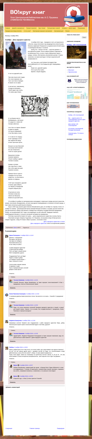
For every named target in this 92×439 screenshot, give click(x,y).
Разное (67, 31)
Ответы (13, 277)
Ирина (15, 227)
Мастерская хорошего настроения (42, 31)
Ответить (11, 273)
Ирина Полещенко (14, 235)
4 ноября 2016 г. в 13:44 (28, 320)
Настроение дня (58, 31)
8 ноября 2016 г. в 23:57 (26, 365)
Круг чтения (42, 28)
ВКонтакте (71, 70)
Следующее (9, 428)
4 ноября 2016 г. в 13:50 (31, 305)
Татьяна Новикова (18, 280)
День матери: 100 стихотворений (73, 124)
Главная (7, 28)
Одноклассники (72, 72)
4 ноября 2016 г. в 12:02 (31, 280)
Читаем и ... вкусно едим (69, 28)
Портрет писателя (31, 28)
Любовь (11, 347)
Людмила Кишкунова (15, 320)
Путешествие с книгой (53, 28)
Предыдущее (60, 428)
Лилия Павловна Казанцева (17, 294)
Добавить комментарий (13, 387)
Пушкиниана (81, 28)
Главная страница (35, 428)
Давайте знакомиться (18, 28)
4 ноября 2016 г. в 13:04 (32, 294)
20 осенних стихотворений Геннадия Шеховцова (75, 129)
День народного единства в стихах (54, 221)
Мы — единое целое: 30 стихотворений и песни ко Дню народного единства (76, 119)
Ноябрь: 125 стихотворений (76, 44)
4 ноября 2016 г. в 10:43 (26, 235)
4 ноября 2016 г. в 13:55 (31, 333)
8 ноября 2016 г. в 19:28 (21, 347)
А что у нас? (27, 31)
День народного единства (38, 223)
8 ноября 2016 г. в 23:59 (26, 376)
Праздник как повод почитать (13, 31)
